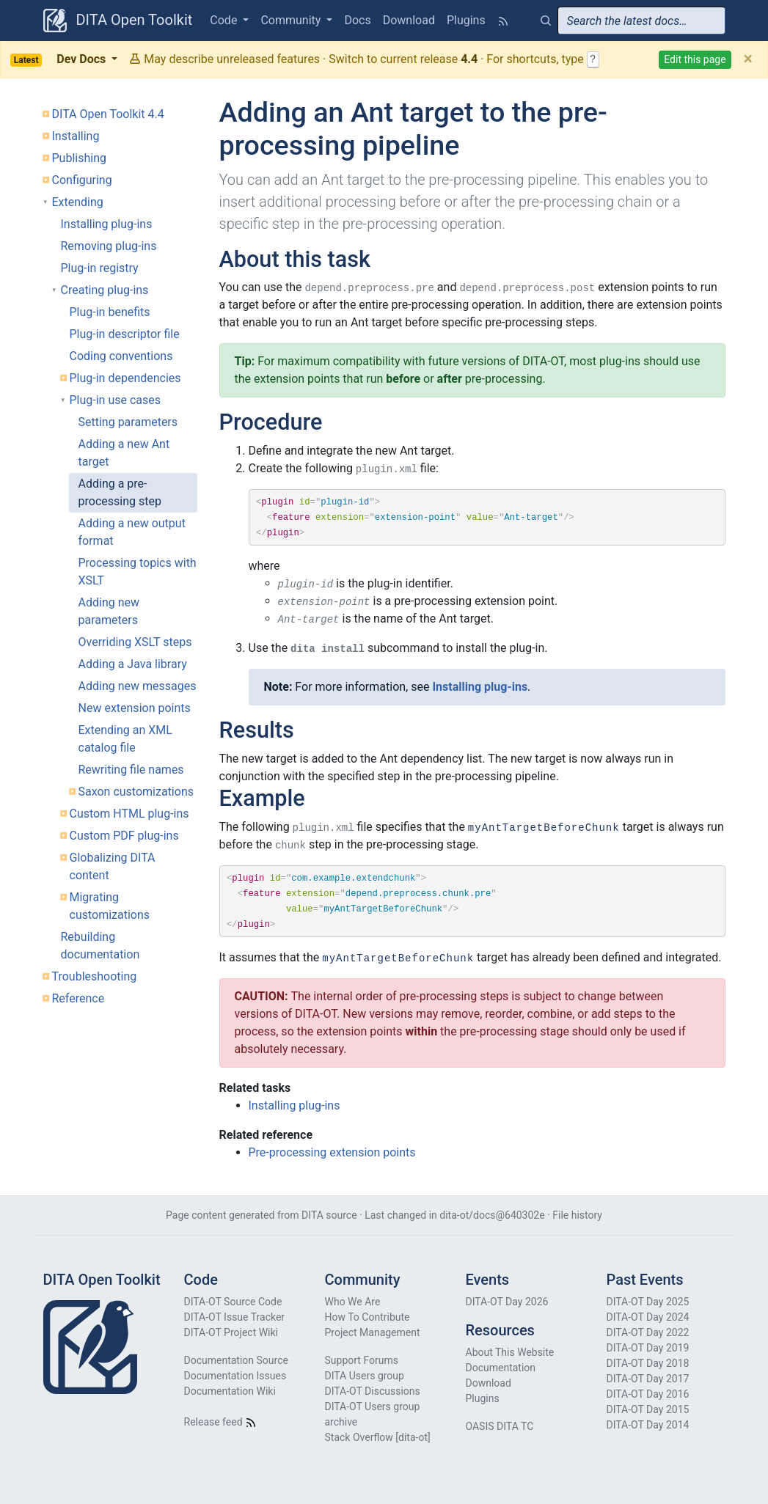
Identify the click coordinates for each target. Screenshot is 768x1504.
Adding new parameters (109, 611)
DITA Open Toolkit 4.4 (108, 114)
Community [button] (291, 20)
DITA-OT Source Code (233, 1301)
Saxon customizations (136, 792)
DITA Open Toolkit (118, 20)
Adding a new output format (132, 532)
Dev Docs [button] (59, 59)
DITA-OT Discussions (372, 1391)
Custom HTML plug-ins (129, 814)
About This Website (510, 1352)
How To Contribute (367, 1317)
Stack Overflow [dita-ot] (378, 1437)
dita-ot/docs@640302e (491, 1215)
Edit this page (694, 59)
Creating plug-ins (105, 290)
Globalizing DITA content (113, 866)
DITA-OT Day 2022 (648, 1332)
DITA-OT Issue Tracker (234, 1317)
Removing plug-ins (109, 246)
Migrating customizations (110, 906)
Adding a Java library (132, 664)
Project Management (372, 1332)
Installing (76, 136)
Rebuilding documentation (100, 945)
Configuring (82, 180)
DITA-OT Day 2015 (648, 1409)
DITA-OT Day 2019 (648, 1348)
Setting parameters (128, 422)
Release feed (220, 1422)
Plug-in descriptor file (125, 334)
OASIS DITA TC (500, 1426)
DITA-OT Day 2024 (648, 1317)
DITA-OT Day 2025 (648, 1301)
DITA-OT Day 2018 (648, 1363)
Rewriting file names (131, 770)
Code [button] (225, 20)
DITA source (329, 1215)
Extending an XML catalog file (125, 739)
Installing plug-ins (107, 224)
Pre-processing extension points (332, 1152)
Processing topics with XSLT (137, 571)
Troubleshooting (94, 976)
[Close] (748, 59)
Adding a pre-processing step (119, 492)
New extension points (134, 708)
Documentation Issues (235, 1376)
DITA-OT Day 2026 (507, 1301)
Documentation (501, 1367)
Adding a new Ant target (124, 453)
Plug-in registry (100, 268)
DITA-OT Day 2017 (648, 1378)
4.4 (469, 59)
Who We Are (353, 1301)
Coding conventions (121, 356)
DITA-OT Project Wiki (231, 1332)
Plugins (466, 20)
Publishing (79, 158)
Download (409, 20)
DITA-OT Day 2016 (648, 1394)
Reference (78, 998)
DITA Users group (364, 1376)
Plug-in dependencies (125, 378)
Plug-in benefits (110, 312)
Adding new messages (137, 686)
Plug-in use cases (115, 400)
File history (577, 1215)
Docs (357, 20)
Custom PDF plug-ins (124, 836)
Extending (77, 202)
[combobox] (641, 20)
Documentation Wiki (230, 1391)
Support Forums (361, 1360)
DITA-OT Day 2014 (648, 1425)
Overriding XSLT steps (135, 642)
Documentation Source (236, 1360)
